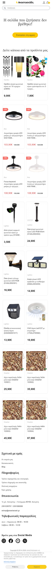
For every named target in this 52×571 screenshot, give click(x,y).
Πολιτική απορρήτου (9, 486)
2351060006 (18, 506)
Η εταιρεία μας (7, 459)
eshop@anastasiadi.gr (11, 510)
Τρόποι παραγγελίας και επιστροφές (15, 479)
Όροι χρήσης (6, 490)
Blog (3, 467)
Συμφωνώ (37, 567)
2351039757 (6, 506)
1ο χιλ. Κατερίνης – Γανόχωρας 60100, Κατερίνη (20, 502)
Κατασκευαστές (7, 463)
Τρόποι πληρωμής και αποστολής (14, 482)
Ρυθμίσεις (15, 567)
